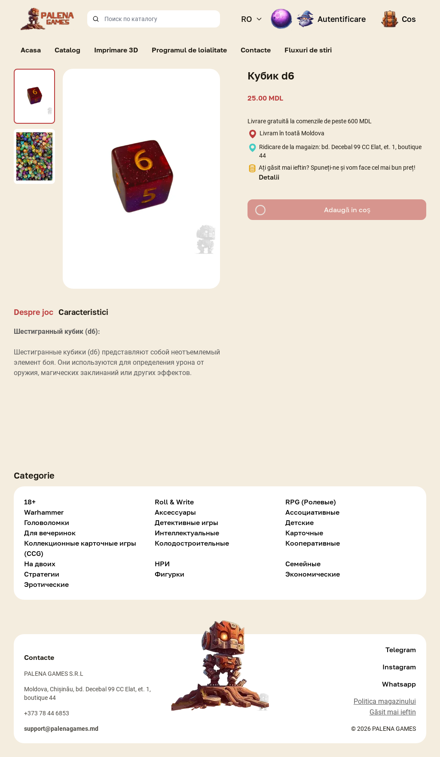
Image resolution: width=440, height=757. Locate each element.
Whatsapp (399, 684)
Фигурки (169, 574)
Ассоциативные (312, 512)
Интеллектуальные (187, 532)
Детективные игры (186, 522)
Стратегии (41, 574)
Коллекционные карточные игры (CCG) (80, 548)
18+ (30, 502)
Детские (299, 522)
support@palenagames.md (61, 728)
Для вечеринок (50, 532)
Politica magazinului (385, 701)
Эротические (46, 584)
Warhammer (44, 512)
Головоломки (46, 522)
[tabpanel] (117, 357)
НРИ (162, 563)
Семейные (303, 563)
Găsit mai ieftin (393, 712)
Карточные (304, 532)
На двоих (39, 563)
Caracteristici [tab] (83, 312)
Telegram (400, 649)
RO (252, 19)
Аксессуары (175, 512)
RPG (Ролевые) (310, 502)
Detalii (269, 177)
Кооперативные (312, 543)
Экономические (312, 574)
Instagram (399, 666)
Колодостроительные (192, 543)
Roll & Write (174, 502)
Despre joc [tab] (33, 312)
